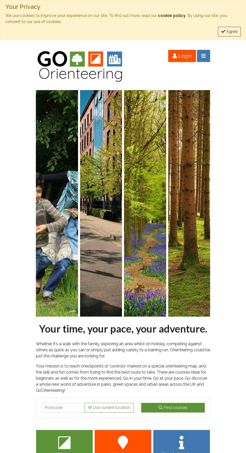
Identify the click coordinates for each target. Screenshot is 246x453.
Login (182, 56)
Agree (229, 31)
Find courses (173, 407)
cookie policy (172, 15)
